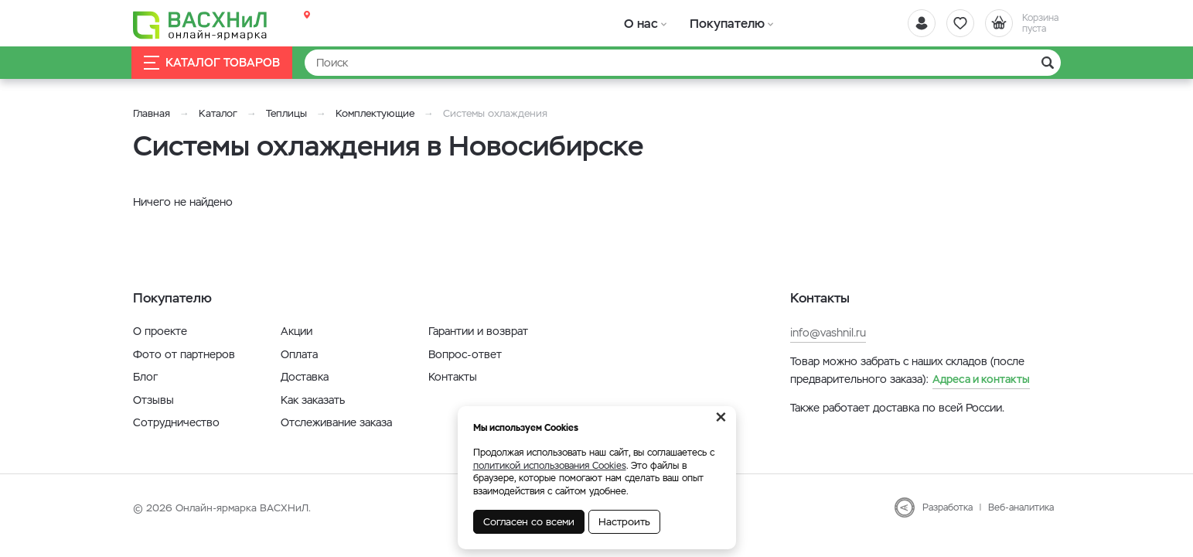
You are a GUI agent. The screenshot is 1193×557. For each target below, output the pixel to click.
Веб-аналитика (1021, 507)
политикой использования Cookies (549, 466)
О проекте (160, 331)
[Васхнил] (202, 24)
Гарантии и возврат (478, 331)
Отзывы (153, 400)
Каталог (218, 113)
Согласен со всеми (528, 521)
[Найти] (683, 63)
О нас (637, 23)
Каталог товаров (213, 63)
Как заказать (313, 400)
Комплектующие (375, 113)
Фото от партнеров (184, 354)
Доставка (305, 377)
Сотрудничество (176, 422)
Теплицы (288, 113)
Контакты (452, 377)
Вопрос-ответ (465, 354)
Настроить (624, 521)
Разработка (947, 507)
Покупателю (715, 23)
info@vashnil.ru (828, 333)
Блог (145, 377)
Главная (151, 113)
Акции (296, 331)
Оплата (299, 354)
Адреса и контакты (981, 379)
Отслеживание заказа (336, 422)
